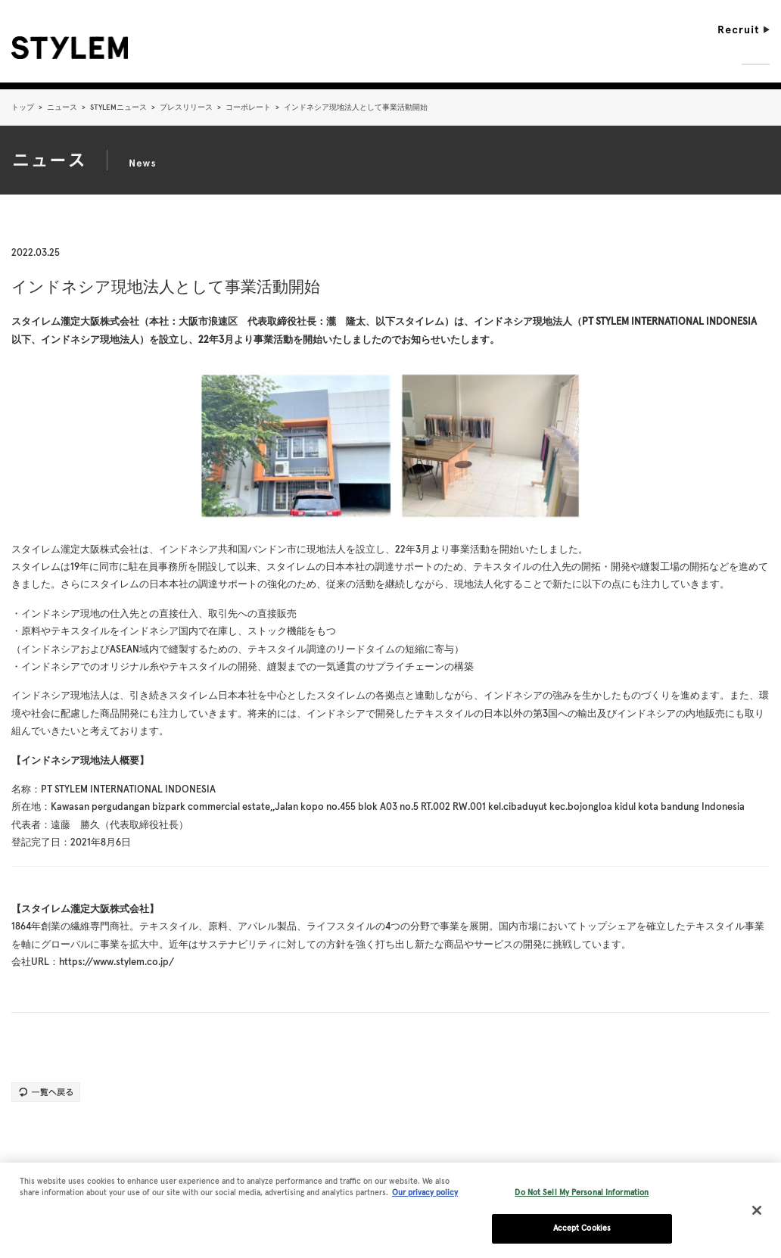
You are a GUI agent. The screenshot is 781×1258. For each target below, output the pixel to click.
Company (484, 55)
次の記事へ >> (730, 1053)
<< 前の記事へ (51, 1053)
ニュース (62, 107)
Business (603, 55)
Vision (545, 55)
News (756, 55)
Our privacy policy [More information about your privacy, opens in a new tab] (425, 1199)
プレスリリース (186, 107)
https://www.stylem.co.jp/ (116, 961)
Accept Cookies (582, 1233)
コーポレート (248, 107)
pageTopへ (735, 1156)
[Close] (756, 1216)
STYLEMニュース (118, 107)
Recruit (744, 29)
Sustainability (684, 55)
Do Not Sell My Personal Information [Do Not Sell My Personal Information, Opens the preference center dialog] (582, 1198)
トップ (22, 107)
